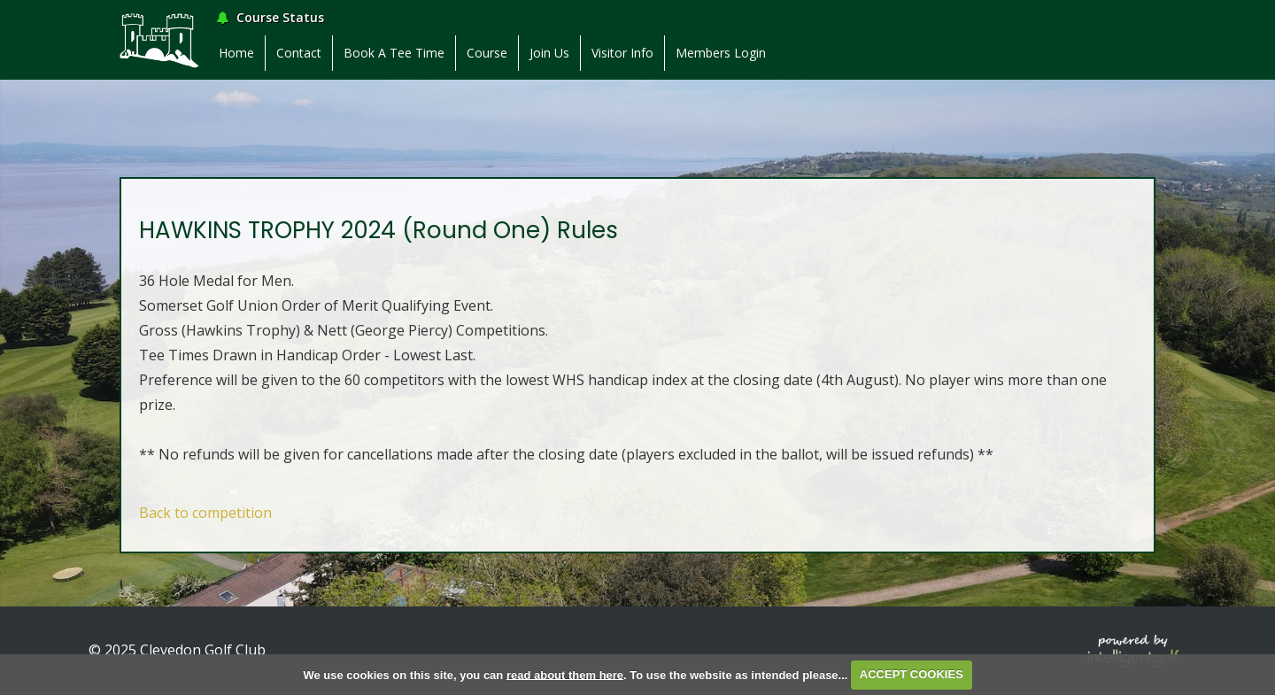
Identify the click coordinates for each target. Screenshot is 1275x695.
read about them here (564, 674)
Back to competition (205, 512)
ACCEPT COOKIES (911, 674)
